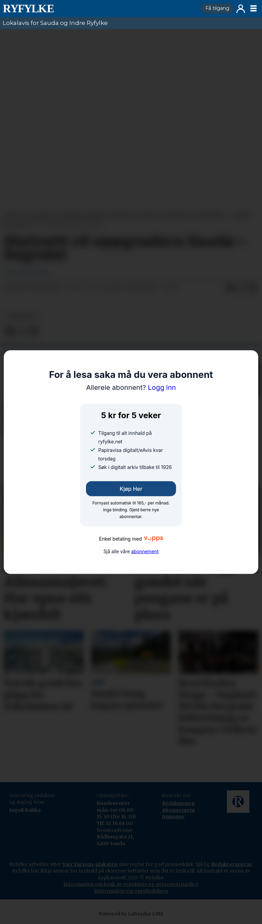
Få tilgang (217, 8)
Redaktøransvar (231, 864)
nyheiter (21, 316)
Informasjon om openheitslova (131, 891)
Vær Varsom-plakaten (90, 864)
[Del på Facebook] (230, 288)
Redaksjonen (178, 803)
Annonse (173, 816)
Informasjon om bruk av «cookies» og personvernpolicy (131, 884)
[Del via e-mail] (252, 288)
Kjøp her (131, 488)
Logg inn (240, 8)
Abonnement (178, 810)
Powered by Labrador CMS (131, 914)
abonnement (144, 551)
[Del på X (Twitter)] (241, 288)
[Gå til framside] (99, 8)
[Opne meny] (253, 8)
